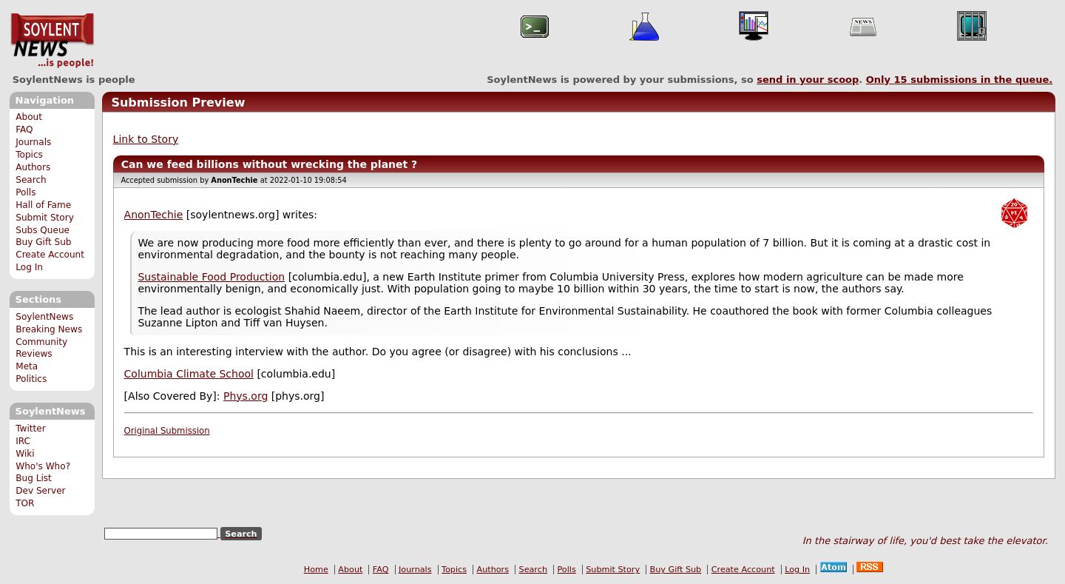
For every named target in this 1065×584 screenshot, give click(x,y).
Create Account (50, 254)
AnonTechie (153, 215)
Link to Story (146, 139)
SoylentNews (52, 40)
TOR (25, 503)
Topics (29, 155)
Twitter (30, 428)
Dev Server (40, 491)
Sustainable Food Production (211, 277)
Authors (33, 167)
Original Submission (167, 431)
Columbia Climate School (189, 374)
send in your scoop (808, 79)
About (29, 117)
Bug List (34, 478)
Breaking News (49, 329)
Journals (33, 142)
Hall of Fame (43, 205)
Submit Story (45, 217)
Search (31, 180)
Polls (26, 192)
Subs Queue (43, 230)
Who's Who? (43, 466)
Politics (31, 379)
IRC (23, 441)
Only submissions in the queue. (959, 79)
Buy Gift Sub (43, 242)
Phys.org (245, 396)
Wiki (25, 454)
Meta (27, 366)
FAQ (24, 129)
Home (316, 569)
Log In (29, 267)
